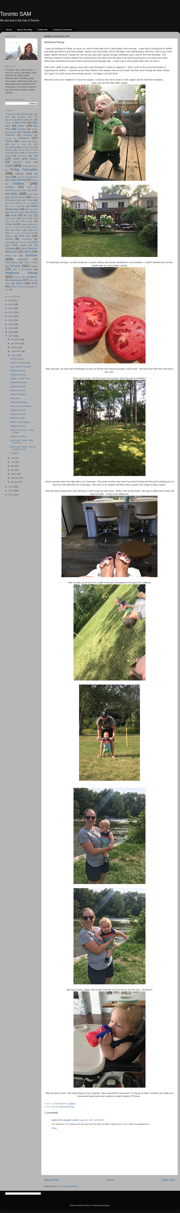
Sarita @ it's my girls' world (65, 1120)
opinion (24, 224)
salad (7, 242)
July (13, 458)
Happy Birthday (17, 179)
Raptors (8, 236)
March (14, 474)
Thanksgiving (11, 262)
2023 (11, 312)
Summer (31, 255)
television (23, 259)
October (15, 347)
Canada (26, 132)
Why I (31, 280)
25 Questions (10, 114)
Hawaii (35, 180)
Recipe (9, 239)
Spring (27, 251)
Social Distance (29, 248)
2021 (11, 320)
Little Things (27, 200)
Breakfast (21, 129)
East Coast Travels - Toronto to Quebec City (23, 448)
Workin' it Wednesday (20, 422)
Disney (21, 150)
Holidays (10, 187)
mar (10, 206)
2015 (11, 491)
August (14, 355)
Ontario (9, 224)
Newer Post (51, 1180)
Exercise (22, 156)
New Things (27, 218)
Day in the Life (21, 144)
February (15, 478)
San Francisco (21, 242)
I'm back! (14, 453)
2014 (11, 495)
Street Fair (11, 256)
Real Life (24, 236)
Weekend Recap (66, 1107)
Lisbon (35, 197)
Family (16, 158)
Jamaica (24, 190)
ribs (102, 485)
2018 (11, 332)
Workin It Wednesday (20, 287)
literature (12, 200)
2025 (11, 304)
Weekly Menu (20, 277)
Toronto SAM (15, 14)
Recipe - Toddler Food (20, 378)
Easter (17, 153)
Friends (19, 173)
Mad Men (23, 203)
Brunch (35, 129)
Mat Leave (15, 398)
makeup (34, 203)
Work (35, 283)
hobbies (18, 183)
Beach (20, 120)
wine (7, 283)
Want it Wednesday (22, 269)
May (13, 466)
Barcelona (9, 120)
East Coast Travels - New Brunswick (21, 441)
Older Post (168, 1180)
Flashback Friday (22, 162)
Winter (19, 283)
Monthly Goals (17, 212)
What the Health (17, 418)
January (15, 482)
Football (25, 166)
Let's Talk (33, 194)
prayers (18, 230)
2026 (11, 300)
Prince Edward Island (17, 233)
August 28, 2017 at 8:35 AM (91, 1120)
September (16, 351)
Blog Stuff (20, 122)
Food (9, 165)
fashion (34, 158)
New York (9, 221)
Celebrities (10, 135)
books (21, 125)
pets (17, 227)
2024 (11, 308)
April (13, 470)
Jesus (34, 190)
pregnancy (33, 230)
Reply (54, 1128)
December (16, 339)
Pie (24, 227)
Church (9, 141)
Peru (10, 227)
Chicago (8, 138)
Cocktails (23, 141)
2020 (11, 324)
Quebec (31, 233)
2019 (11, 328)
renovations (26, 239)
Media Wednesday (18, 382)
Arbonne (24, 114)
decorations (10, 147)
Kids (14, 194)
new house (10, 218)
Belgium (8, 123)
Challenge (27, 135)
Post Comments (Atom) (67, 1186)
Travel (34, 266)
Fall (36, 155)
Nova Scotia (26, 221)
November (16, 343)
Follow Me (42, 29)
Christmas (23, 138)
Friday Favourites (24, 169)
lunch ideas (10, 203)
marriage (20, 206)
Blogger (106, 1205)
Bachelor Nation (25, 117)
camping (12, 132)
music (14, 215)
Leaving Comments (62, 29)
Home (9, 29)
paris (36, 224)
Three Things (31, 262)
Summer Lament (17, 390)
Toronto (15, 266)
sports (13, 251)
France (35, 166)
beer (31, 120)
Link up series (17, 197)
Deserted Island (27, 147)
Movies (34, 212)
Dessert (8, 150)
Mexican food (31, 209)
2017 (11, 336)
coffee (35, 141)
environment (30, 153)
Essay (8, 156)
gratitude (20, 177)
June (13, 462)
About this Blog (24, 29)
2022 (11, 316)
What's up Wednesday (20, 363)
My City (54, 1107)
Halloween (33, 177)
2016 (11, 487)
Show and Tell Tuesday (20, 366)
